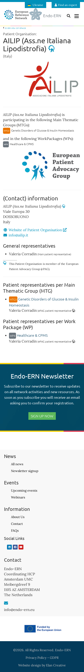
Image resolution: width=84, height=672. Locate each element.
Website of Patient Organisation (38, 230)
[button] (76, 16)
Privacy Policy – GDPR (42, 658)
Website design (29, 665)
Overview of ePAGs (14, 28)
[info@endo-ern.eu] (6, 603)
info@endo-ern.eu (19, 609)
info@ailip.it (18, 235)
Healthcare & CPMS (28, 335)
